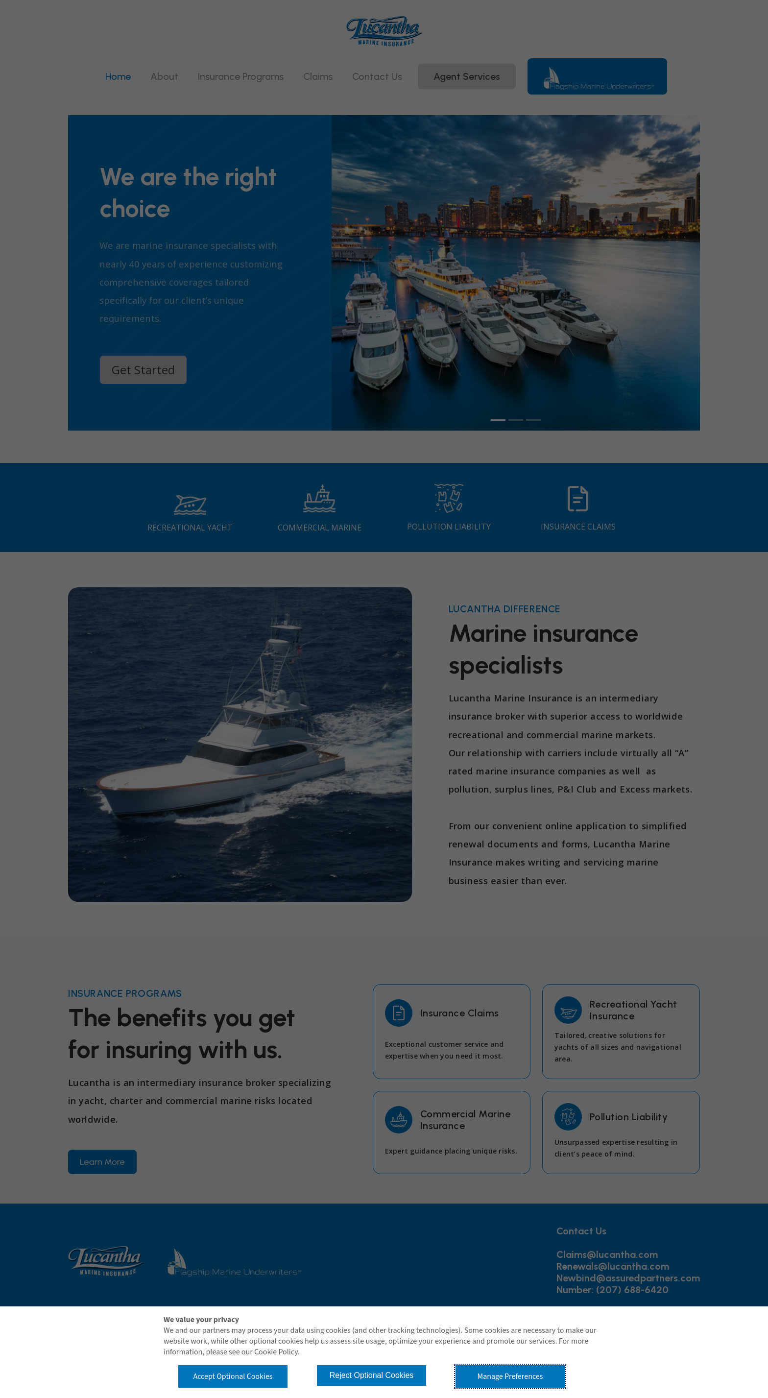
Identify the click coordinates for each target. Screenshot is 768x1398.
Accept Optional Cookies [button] (232, 1376)
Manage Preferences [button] (510, 1376)
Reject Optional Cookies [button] (372, 1375)
